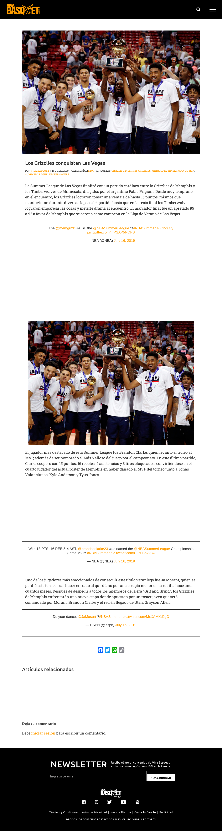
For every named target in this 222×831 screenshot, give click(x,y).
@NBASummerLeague (111, 228)
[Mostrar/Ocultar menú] (213, 9)
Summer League (36, 174)
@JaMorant (87, 617)
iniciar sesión (43, 733)
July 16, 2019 (124, 241)
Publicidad (166, 812)
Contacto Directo (145, 812)
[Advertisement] (111, 289)
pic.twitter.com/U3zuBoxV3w (133, 553)
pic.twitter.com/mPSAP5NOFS (111, 232)
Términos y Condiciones (63, 812)
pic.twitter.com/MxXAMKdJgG (146, 617)
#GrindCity (165, 228)
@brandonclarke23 (93, 549)
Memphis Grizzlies (138, 170)
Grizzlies (118, 170)
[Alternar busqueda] (198, 9)
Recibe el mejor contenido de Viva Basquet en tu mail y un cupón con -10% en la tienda (140, 764)
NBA (91, 170)
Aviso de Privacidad (94, 812)
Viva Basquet (40, 170)
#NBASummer (144, 228)
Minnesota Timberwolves (170, 170)
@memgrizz (65, 228)
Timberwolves (59, 174)
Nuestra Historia (120, 812)
